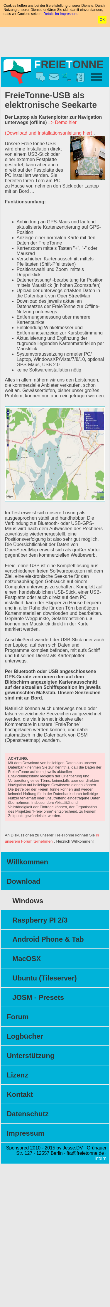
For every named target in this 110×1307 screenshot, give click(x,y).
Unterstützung (31, 1056)
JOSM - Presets (38, 997)
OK (102, 20)
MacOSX (26, 959)
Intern (100, 1158)
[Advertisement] (55, 41)
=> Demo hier (62, 122)
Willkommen (27, 862)
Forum (18, 1017)
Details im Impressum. (60, 14)
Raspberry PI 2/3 (39, 920)
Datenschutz (28, 1114)
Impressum (25, 1133)
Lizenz (17, 1075)
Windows (27, 901)
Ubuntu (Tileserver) (44, 978)
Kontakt (20, 1094)
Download (23, 881)
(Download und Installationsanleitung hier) (48, 132)
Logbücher (25, 1036)
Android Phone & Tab (48, 939)
